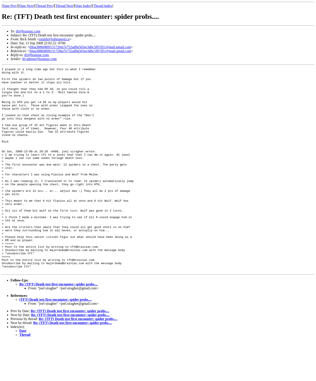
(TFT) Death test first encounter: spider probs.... (55, 340)
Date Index (83, 6)
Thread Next (64, 6)
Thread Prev (44, 6)
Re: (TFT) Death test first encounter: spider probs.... (58, 325)
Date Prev (10, 6)
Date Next (26, 6)
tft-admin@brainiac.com (39, 59)
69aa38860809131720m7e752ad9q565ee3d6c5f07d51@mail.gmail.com (80, 47)
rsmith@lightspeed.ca (54, 39)
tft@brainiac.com (28, 31)
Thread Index (102, 6)
